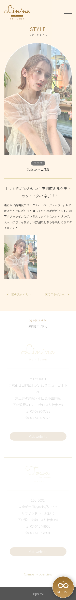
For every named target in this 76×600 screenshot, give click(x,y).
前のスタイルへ (19, 294)
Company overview (38, 574)
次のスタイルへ (57, 294)
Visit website (38, 436)
